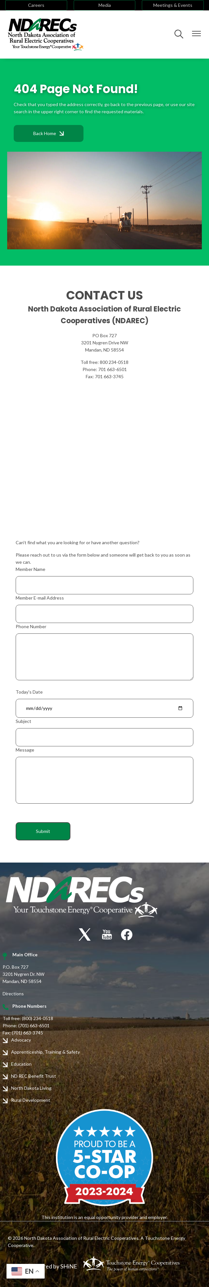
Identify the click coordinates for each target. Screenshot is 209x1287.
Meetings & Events (172, 5)
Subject (23, 721)
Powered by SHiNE (53, 1266)
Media (104, 5)
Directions (13, 993)
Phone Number (31, 626)
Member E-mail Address (40, 598)
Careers (36, 5)
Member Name (30, 569)
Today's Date (29, 692)
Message (25, 750)
